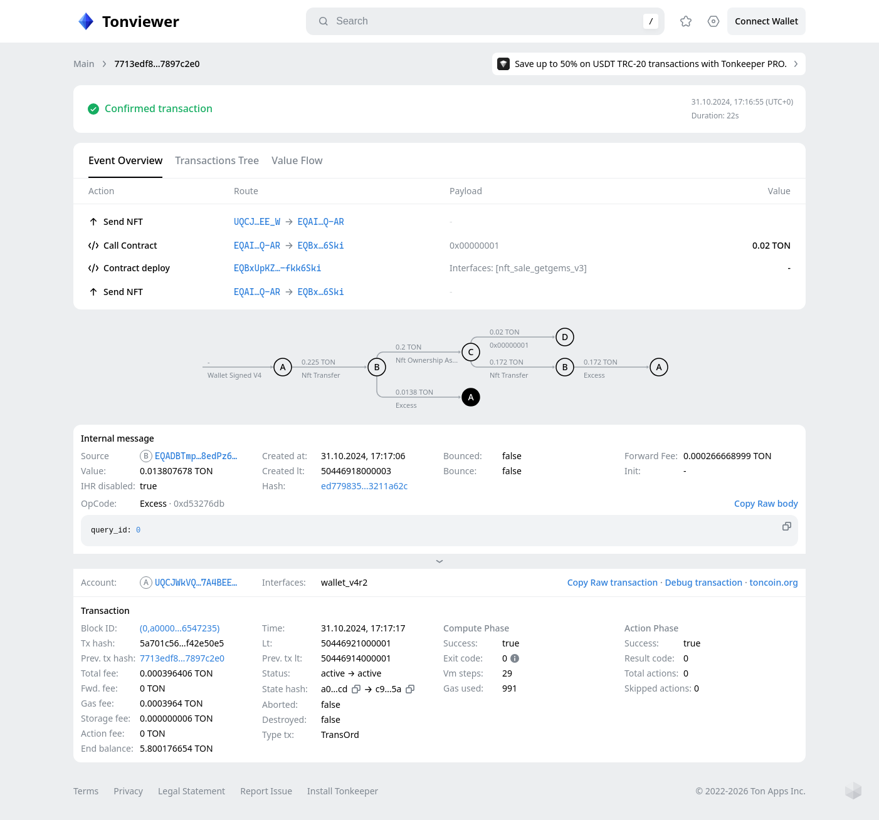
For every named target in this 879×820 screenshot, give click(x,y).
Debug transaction (703, 582)
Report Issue (266, 791)
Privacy (128, 791)
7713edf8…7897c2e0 (182, 658)
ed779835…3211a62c (364, 486)
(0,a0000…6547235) (179, 628)
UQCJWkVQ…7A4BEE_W (198, 583)
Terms (85, 791)
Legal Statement (191, 791)
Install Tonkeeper (342, 791)
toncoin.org (773, 582)
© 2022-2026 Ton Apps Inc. (751, 791)
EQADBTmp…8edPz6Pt (198, 456)
